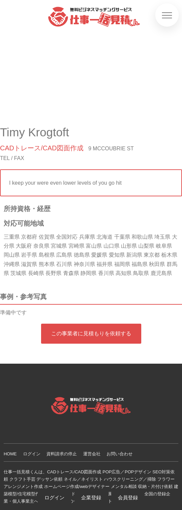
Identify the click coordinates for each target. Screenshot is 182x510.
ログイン (31, 453)
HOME (10, 453)
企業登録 (91, 497)
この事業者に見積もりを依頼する (91, 333)
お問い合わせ (120, 453)
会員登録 (128, 497)
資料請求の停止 (61, 453)
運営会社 (92, 453)
